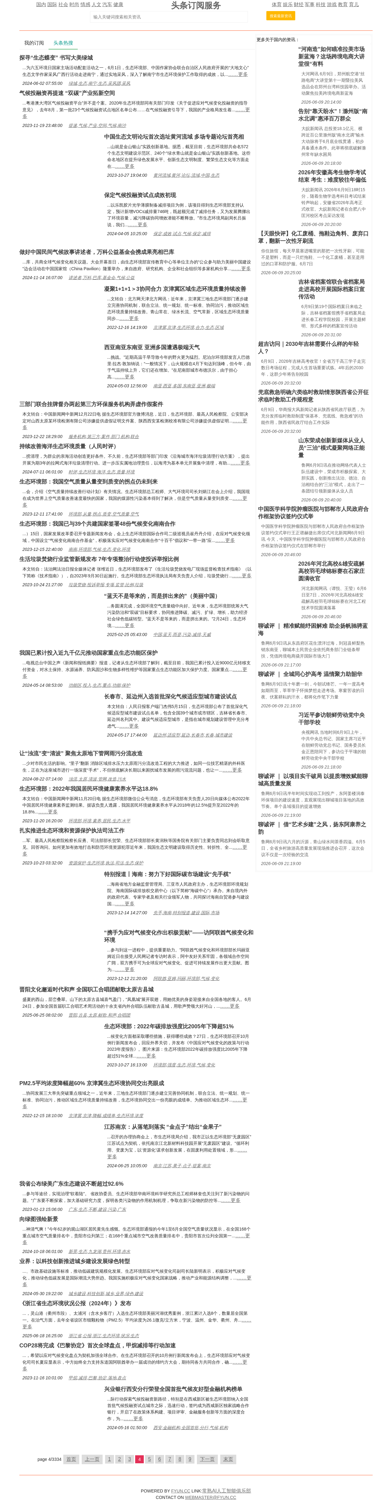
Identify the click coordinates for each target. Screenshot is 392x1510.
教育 (343, 4)
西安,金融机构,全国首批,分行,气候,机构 (190, 1427)
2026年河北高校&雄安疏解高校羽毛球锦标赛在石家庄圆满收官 (331, 571)
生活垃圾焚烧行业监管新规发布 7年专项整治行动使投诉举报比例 (99, 559)
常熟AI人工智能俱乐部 (226, 1490)
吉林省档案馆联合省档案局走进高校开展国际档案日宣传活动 (331, 289)
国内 (41, 4)
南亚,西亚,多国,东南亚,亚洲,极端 (184, 385)
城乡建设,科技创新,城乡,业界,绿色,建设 (106, 1293)
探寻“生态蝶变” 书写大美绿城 (56, 58)
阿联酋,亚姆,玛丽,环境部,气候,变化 (186, 978)
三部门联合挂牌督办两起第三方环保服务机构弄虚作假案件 (91, 404)
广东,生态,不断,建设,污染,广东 (97, 1209)
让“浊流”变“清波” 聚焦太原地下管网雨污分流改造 (81, 753)
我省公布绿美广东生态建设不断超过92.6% (71, 1184)
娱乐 (288, 4)
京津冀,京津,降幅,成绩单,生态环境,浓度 (106, 1115)
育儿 (354, 4)
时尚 (74, 4)
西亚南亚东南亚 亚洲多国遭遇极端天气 (152, 347)
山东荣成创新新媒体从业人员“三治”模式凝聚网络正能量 (331, 447)
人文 (96, 4)
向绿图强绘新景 (38, 1219)
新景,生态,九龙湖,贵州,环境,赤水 (99, 1251)
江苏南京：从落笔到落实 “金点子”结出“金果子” (163, 1127)
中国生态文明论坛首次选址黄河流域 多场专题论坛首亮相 (174, 137)
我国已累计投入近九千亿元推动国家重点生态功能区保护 (88, 653)
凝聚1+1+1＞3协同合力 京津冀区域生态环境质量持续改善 (175, 289)
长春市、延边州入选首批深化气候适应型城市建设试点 (170, 697)
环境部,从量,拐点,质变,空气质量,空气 (104, 514)
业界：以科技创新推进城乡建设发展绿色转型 (74, 1261)
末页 (228, 1459)
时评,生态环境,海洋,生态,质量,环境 (102, 471)
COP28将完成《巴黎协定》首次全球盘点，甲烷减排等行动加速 (97, 1345)
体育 (277, 4)
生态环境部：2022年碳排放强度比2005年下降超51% (169, 1026)
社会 (63, 4)
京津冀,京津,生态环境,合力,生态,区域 (188, 327)
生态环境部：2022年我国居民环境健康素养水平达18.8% (88, 789)
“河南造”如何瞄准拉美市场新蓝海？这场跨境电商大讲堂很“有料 (331, 56)
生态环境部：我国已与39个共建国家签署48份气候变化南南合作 (97, 524)
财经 (299, 4)
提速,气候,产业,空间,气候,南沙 (97, 125)
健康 (118, 4)
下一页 (207, 1459)
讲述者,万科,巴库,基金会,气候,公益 (102, 277)
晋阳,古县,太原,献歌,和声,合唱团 (99, 1015)
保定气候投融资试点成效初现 (140, 195)
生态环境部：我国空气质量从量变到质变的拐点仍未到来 (88, 482)
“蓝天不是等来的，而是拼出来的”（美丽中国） (162, 596)
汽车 (107, 4)
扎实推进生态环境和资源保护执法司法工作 (71, 831)
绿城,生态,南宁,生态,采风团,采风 (99, 83)
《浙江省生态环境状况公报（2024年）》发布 (75, 1303)
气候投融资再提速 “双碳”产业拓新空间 (67, 93)
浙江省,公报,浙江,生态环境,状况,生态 (104, 1335)
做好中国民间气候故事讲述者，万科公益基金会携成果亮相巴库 (96, 252)
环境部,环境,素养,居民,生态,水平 (99, 820)
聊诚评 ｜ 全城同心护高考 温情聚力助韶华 (310, 674)
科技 (321, 4)
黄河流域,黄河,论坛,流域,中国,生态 (186, 175)
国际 (52, 4)
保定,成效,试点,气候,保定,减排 (182, 233)
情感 (85, 4)
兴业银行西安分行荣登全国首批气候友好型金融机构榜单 (173, 1389)
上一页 (92, 1459)
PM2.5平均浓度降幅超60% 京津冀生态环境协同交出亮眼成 (91, 1083)
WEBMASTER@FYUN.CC (210, 1497)
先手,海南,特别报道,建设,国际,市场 (186, 912)
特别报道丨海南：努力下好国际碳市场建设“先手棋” (167, 874)
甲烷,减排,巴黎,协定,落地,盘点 (97, 1377)
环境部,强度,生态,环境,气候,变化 (184, 1064)
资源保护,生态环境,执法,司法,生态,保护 (106, 862)
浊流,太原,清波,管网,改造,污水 (97, 779)
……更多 (238, 74)
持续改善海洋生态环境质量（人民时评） (69, 446)
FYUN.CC (180, 1490)
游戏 (332, 4)
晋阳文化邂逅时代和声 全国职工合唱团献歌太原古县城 (86, 989)
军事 (310, 4)
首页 (71, 1459)
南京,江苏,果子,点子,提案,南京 (182, 1165)
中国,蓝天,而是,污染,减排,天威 (182, 634)
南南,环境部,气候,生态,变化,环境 (99, 549)
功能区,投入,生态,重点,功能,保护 (99, 685)
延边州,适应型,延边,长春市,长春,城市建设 (192, 735)
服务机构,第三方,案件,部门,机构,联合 (104, 436)
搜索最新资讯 (281, 16)
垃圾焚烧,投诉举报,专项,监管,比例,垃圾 (106, 584)
